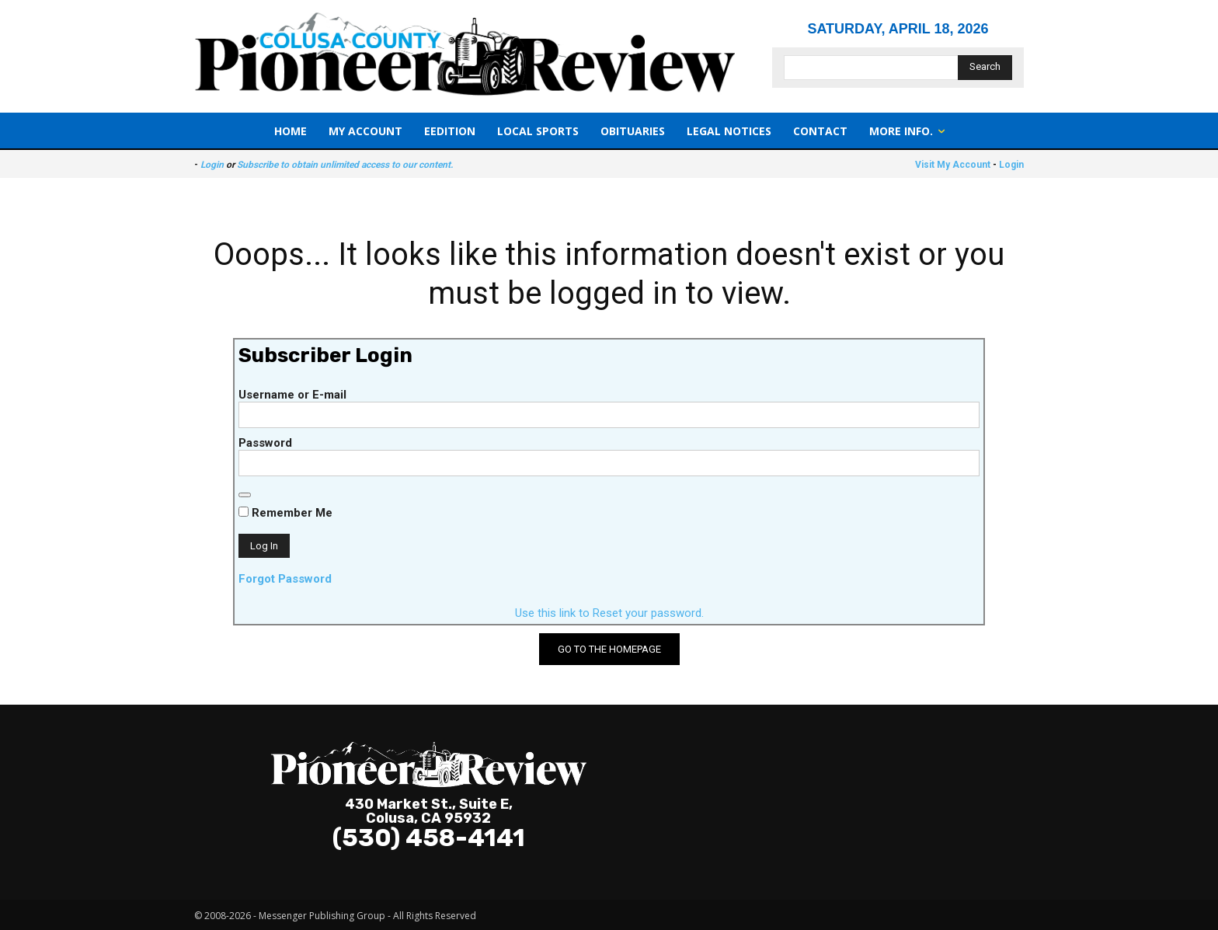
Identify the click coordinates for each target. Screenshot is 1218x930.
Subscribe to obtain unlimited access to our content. (345, 164)
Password (265, 443)
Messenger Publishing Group (322, 915)
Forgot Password (285, 579)
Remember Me (285, 513)
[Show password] (244, 495)
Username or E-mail (292, 395)
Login (212, 164)
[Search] (985, 67)
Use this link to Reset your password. (609, 613)
